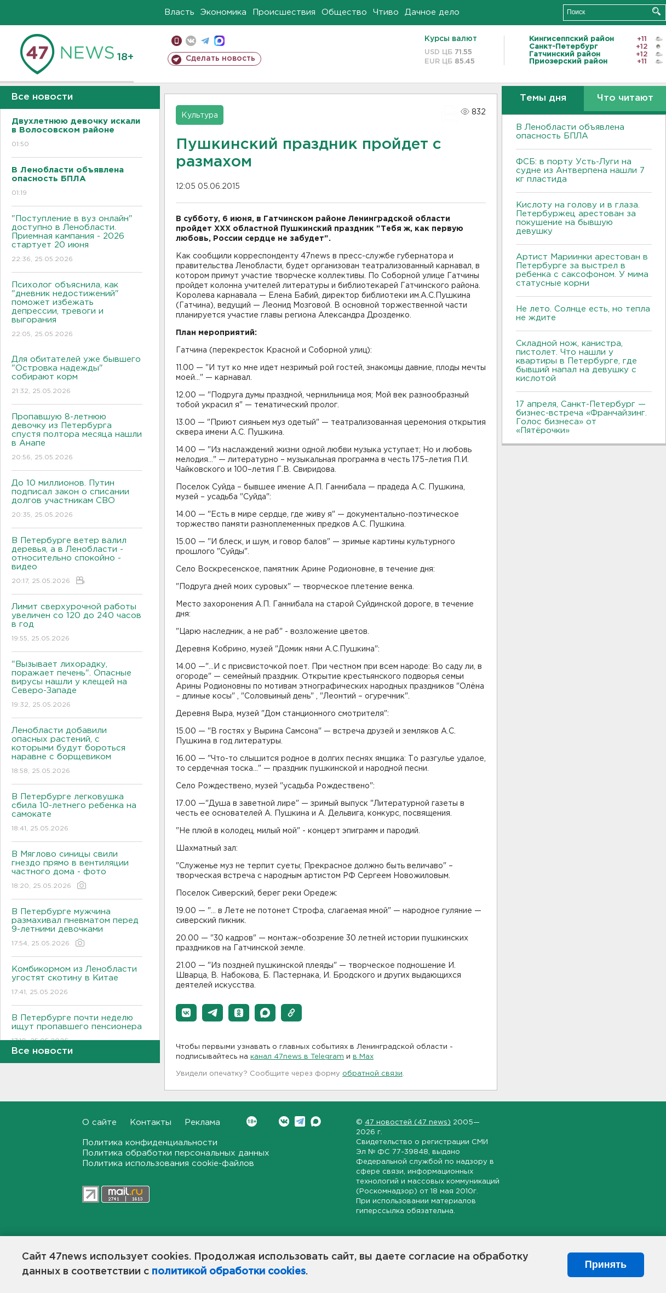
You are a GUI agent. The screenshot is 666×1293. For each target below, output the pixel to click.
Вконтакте (251, 1121)
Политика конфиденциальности (149, 1142)
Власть (179, 12)
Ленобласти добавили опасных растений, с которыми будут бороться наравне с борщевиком (77, 751)
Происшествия (283, 12)
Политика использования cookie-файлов (168, 1163)
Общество (344, 12)
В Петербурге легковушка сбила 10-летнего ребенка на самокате (77, 813)
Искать (656, 11)
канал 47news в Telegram (297, 1057)
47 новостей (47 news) (408, 1122)
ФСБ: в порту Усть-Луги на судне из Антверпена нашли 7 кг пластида (580, 170)
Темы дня (543, 98)
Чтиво (386, 12)
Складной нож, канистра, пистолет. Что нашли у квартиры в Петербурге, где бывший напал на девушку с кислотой (576, 361)
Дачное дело (432, 12)
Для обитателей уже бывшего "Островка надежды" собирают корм (77, 376)
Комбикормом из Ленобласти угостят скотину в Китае (77, 981)
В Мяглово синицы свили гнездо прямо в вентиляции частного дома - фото (77, 871)
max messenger (219, 41)
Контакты (150, 1122)
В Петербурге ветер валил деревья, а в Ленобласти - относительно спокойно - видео (77, 561)
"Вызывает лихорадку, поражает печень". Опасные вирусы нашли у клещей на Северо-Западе (77, 685)
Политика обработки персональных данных (175, 1153)
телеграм (205, 41)
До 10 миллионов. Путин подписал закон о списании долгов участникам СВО (77, 499)
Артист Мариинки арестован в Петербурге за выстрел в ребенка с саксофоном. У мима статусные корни (582, 270)
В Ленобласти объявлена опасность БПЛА (570, 132)
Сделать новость (220, 58)
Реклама (202, 1122)
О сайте (99, 1122)
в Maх (363, 1057)
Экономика (223, 12)
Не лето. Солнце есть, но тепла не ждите (583, 313)
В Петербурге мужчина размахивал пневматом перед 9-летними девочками (77, 928)
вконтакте (191, 41)
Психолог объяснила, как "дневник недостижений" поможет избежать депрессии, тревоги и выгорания (77, 310)
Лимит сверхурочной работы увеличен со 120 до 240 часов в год (77, 623)
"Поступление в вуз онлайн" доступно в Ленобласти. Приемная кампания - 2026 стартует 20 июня (77, 239)
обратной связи (372, 1074)
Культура (199, 115)
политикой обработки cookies (229, 1271)
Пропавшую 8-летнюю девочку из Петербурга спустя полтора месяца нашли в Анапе (77, 437)
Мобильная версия (176, 41)
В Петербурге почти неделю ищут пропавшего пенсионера (77, 1030)
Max (316, 1121)
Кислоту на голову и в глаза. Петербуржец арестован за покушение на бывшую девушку (578, 218)
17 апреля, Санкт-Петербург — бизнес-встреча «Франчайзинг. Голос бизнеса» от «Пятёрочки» (581, 417)
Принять (606, 1264)
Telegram (300, 1121)
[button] (186, 1012)
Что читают (625, 98)
